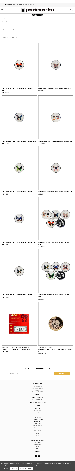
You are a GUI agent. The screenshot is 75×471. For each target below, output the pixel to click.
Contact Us (37, 413)
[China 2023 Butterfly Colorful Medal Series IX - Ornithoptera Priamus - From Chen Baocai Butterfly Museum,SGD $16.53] (19, 168)
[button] (37, 30)
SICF (37, 448)
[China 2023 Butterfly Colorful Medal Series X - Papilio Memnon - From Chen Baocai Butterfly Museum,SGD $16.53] (19, 117)
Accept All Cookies (26, 468)
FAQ (37, 415)
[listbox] (12, 37)
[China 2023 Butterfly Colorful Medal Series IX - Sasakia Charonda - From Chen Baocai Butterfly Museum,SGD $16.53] (19, 218)
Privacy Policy (37, 417)
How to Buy (37, 428)
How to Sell (37, 423)
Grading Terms (37, 421)
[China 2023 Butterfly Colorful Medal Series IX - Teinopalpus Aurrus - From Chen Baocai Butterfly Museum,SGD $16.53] (19, 271)
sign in (27, 5)
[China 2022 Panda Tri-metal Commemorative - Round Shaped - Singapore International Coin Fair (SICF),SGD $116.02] (56, 323)
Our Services (37, 411)
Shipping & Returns (37, 419)
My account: (20, 5)
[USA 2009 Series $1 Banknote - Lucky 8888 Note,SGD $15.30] (19, 323)
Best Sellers (37, 444)
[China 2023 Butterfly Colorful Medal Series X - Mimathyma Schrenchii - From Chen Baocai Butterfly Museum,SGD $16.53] (56, 117)
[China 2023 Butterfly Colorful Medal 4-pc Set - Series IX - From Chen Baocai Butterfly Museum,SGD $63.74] (56, 271)
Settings (5, 468)
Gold (37, 436)
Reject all (14, 468)
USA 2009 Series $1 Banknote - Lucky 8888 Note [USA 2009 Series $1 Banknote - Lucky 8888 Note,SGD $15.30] (16, 350)
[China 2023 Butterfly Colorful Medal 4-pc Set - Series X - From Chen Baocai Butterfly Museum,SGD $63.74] (56, 218)
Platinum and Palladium (37, 440)
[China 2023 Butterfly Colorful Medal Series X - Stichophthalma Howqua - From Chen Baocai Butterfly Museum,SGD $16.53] (56, 64)
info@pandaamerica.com (39, 402)
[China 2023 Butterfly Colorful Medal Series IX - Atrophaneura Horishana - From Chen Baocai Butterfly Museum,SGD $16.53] (56, 168)
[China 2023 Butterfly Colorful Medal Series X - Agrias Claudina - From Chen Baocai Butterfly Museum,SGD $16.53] (19, 64)
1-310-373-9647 (11, 5)
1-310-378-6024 (39, 400)
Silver (37, 438)
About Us (37, 408)
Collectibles (38, 442)
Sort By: (4, 37)
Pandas (37, 433)
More (37, 446)
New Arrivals (5, 22)
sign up (32, 5)
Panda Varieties (37, 425)
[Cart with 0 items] (71, 10)
